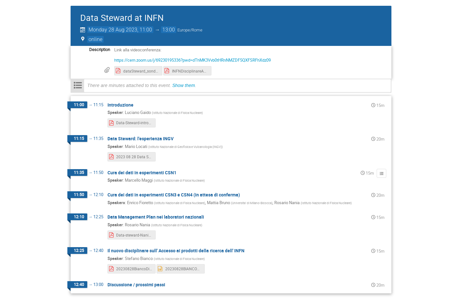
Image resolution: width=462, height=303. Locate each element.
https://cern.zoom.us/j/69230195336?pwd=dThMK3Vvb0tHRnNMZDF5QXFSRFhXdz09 (192, 60)
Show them (183, 85)
